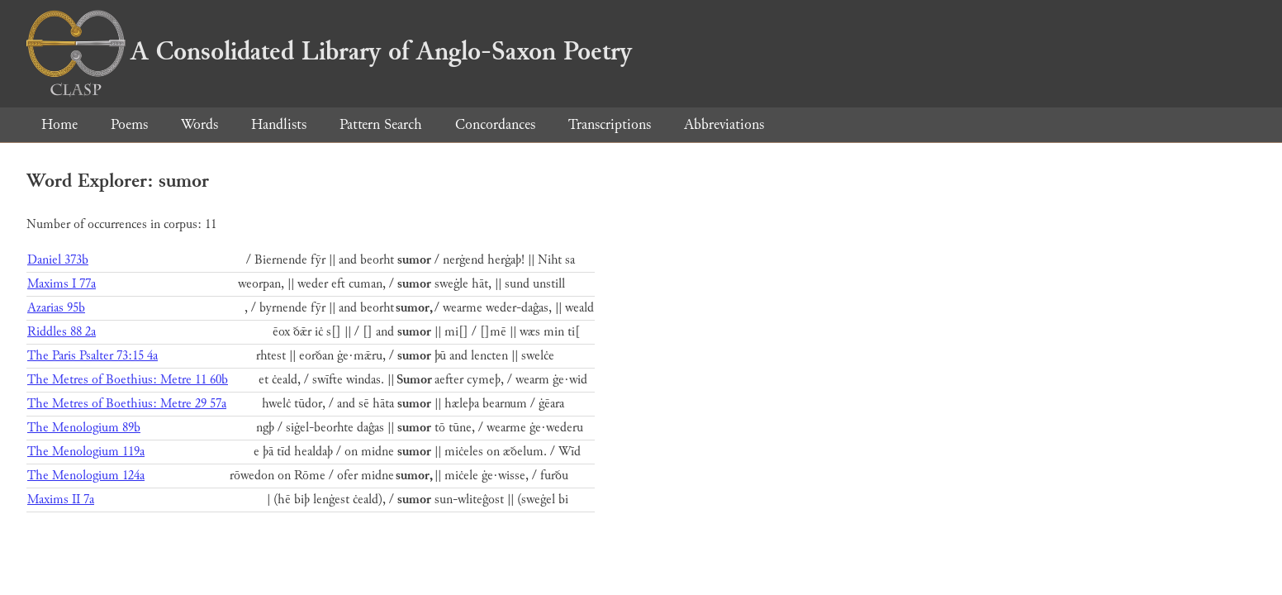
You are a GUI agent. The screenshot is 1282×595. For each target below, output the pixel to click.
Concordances (495, 124)
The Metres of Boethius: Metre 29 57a (126, 403)
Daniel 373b (57, 259)
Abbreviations (724, 124)
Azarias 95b (56, 307)
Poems (129, 124)
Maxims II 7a (60, 499)
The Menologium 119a (86, 451)
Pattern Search (380, 124)
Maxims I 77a (61, 283)
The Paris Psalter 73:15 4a (92, 355)
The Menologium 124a (86, 475)
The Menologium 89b (83, 427)
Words (199, 124)
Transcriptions (609, 124)
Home (59, 124)
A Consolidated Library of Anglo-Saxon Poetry (329, 51)
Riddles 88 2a (61, 331)
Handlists (278, 124)
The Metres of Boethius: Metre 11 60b (127, 379)
